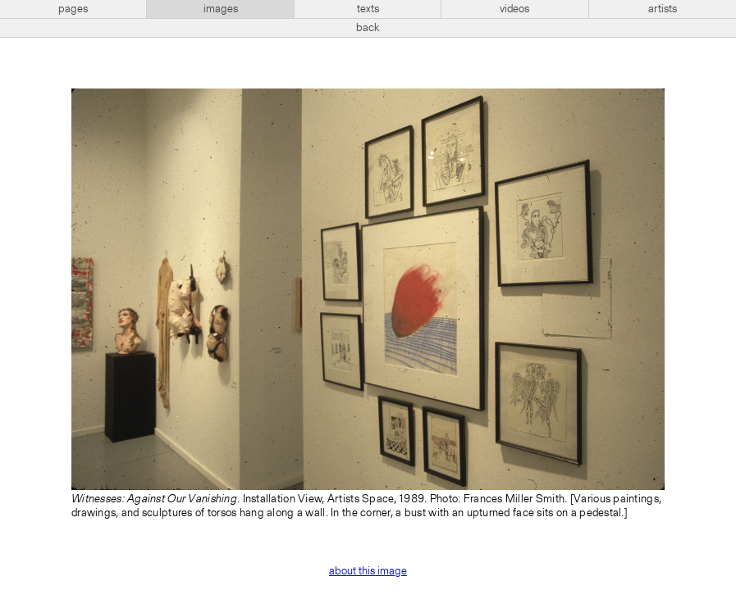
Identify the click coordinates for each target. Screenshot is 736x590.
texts (368, 9)
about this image (368, 571)
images (220, 9)
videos (514, 9)
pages (73, 9)
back (368, 28)
